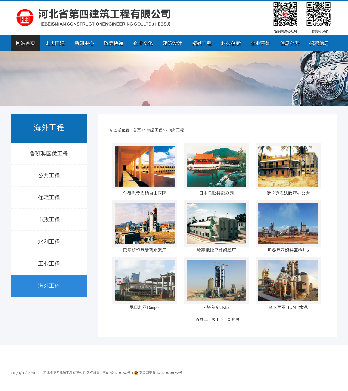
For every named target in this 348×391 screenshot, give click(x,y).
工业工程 (49, 264)
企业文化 (143, 43)
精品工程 (202, 43)
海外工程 (49, 286)
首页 (137, 130)
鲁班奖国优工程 (49, 153)
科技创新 (231, 43)
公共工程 (49, 175)
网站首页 (25, 43)
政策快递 (113, 43)
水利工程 (49, 242)
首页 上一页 (206, 319)
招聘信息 (319, 43)
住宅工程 (49, 198)
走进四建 (55, 43)
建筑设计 (172, 43)
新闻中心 (84, 43)
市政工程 (49, 220)
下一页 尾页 (229, 319)
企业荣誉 (260, 43)
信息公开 (290, 43)
